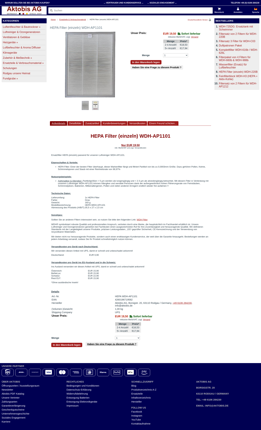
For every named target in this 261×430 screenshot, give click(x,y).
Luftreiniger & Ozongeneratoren (21, 32)
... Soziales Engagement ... (162, 3)
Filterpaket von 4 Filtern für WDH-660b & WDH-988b (235, 59)
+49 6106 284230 (182, 303)
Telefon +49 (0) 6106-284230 (245, 3)
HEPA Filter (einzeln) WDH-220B (238, 71)
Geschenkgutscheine (13, 409)
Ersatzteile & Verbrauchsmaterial (72, 19)
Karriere (6, 421)
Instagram (136, 415)
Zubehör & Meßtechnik (17, 57)
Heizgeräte (10, 42)
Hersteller (136, 401)
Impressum (73, 405)
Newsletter (7, 389)
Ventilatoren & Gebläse (16, 37)
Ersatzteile (137, 393)
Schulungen (10, 68)
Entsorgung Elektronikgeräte (82, 401)
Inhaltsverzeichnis (141, 397)
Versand (194, 37)
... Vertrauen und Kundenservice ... (123, 3)
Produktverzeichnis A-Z (143, 389)
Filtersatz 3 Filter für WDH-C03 (237, 41)
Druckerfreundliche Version (198, 20)
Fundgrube (10, 78)
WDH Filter (142, 219)
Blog (133, 385)
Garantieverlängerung (13, 405)
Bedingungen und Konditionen (83, 385)
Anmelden (238, 12)
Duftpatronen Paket (230, 45)
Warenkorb (219, 12)
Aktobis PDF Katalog (13, 393)
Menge (146, 55)
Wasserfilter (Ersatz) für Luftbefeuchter (233, 66)
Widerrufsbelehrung (77, 393)
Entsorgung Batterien (78, 397)
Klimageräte (10, 52)
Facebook (136, 411)
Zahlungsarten (9, 401)
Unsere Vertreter (11, 397)
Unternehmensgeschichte (15, 413)
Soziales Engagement (13, 417)
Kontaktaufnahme (140, 423)
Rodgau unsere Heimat (16, 73)
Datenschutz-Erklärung (79, 389)
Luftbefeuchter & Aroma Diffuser (22, 47)
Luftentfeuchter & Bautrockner (21, 26)
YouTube (136, 419)
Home (53, 19)
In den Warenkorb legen (146, 62)
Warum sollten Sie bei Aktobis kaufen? (27, 3)
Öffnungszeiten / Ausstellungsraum (20, 385)
